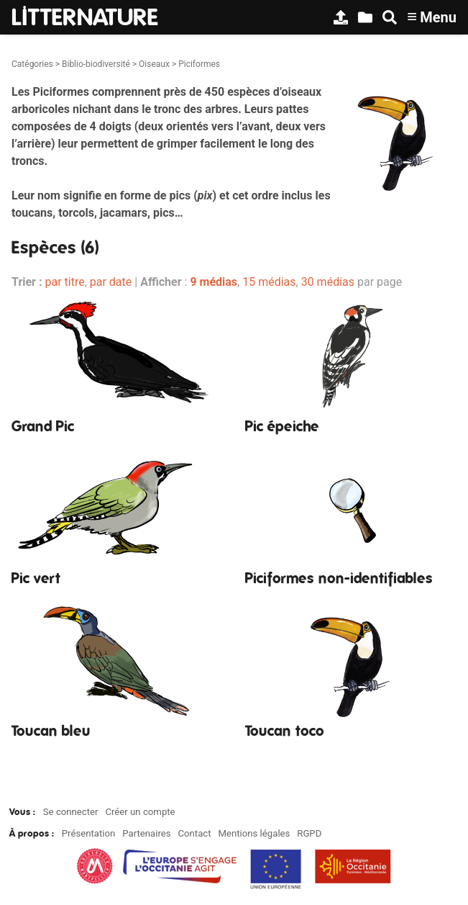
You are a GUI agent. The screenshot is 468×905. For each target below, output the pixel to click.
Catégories (32, 64)
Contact (194, 833)
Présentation (89, 833)
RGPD (309, 833)
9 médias (213, 282)
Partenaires (146, 833)
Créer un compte (140, 811)
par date (111, 282)
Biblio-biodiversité (96, 64)
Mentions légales (254, 833)
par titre (64, 282)
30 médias (327, 282)
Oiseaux (154, 64)
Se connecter (70, 811)
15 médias (268, 282)
